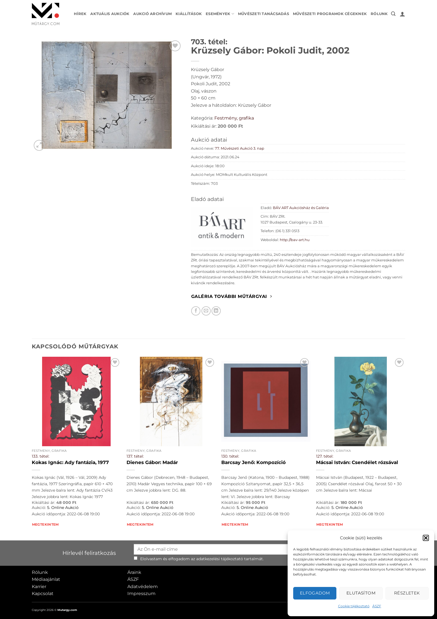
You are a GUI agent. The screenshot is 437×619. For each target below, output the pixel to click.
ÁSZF (376, 606)
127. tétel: (324, 456)
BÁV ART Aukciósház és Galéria (301, 208)
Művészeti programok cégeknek (330, 14)
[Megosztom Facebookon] (195, 310)
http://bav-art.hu (295, 240)
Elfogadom (315, 593)
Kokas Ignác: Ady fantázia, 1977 (70, 462)
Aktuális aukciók (109, 14)
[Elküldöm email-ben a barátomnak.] (206, 310)
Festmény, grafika (234, 118)
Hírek (80, 14)
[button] (426, 538)
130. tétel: (230, 456)
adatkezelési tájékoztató (219, 558)
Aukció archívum (152, 14)
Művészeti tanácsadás (263, 14)
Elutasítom (361, 593)
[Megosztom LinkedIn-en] (216, 310)
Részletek (407, 593)
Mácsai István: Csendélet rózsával (357, 462)
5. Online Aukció (63, 507)
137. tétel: (135, 456)
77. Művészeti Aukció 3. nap (239, 148)
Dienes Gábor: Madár (152, 462)
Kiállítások (189, 14)
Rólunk (379, 14)
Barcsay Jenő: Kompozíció (253, 462)
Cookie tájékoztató (354, 606)
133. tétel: (40, 456)
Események (220, 13)
